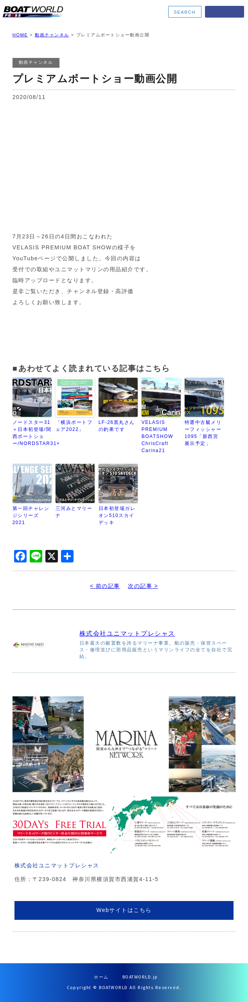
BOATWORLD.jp (140, 977)
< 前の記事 (105, 586)
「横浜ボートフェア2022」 (74, 426)
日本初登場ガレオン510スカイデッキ (117, 515)
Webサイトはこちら (124, 910)
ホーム (101, 977)
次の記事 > (143, 586)
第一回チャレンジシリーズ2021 (31, 515)
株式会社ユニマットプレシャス (127, 633)
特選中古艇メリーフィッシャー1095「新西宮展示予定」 (203, 433)
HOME (20, 34)
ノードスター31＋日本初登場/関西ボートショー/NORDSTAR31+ (32, 433)
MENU (224, 12)
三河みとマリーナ (74, 512)
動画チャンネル (52, 34)
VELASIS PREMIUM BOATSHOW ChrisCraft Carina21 (157, 436)
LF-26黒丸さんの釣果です (117, 426)
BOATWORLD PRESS (52, 11)
